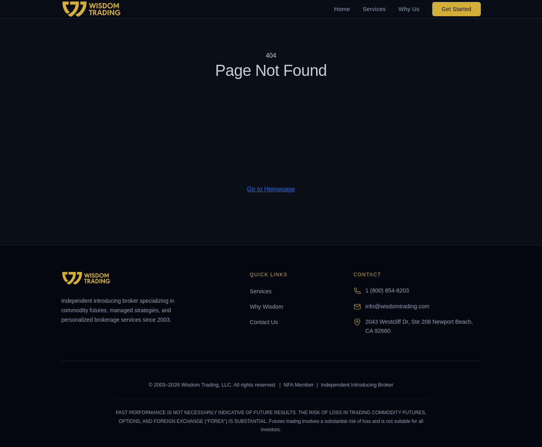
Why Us (408, 9)
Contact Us (264, 322)
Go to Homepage (271, 189)
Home (342, 9)
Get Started (456, 9)
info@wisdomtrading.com (397, 306)
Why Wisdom (266, 307)
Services (374, 9)
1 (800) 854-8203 (387, 290)
